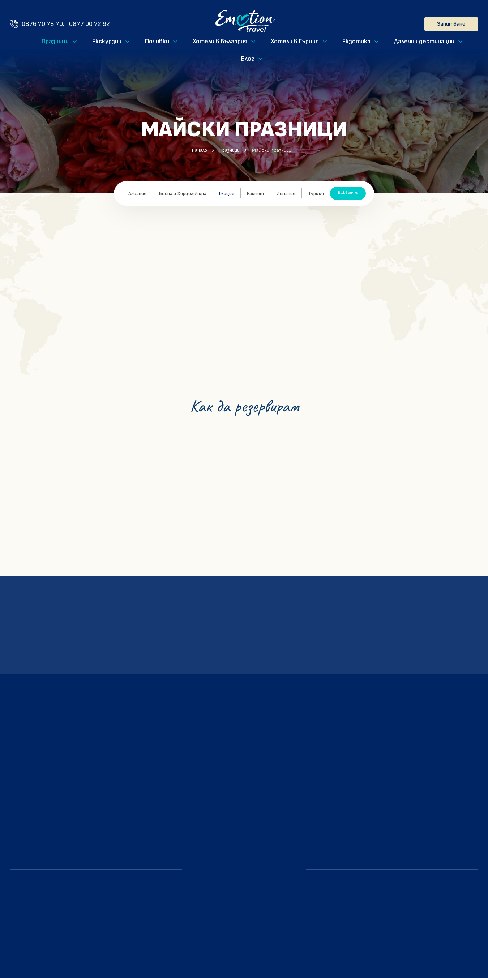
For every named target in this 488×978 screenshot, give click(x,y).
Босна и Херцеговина (176, 193)
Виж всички (357, 193)
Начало (199, 150)
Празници (230, 150)
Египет (256, 193)
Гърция (224, 193)
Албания (127, 193)
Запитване (451, 24)
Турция (321, 193)
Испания (289, 193)
